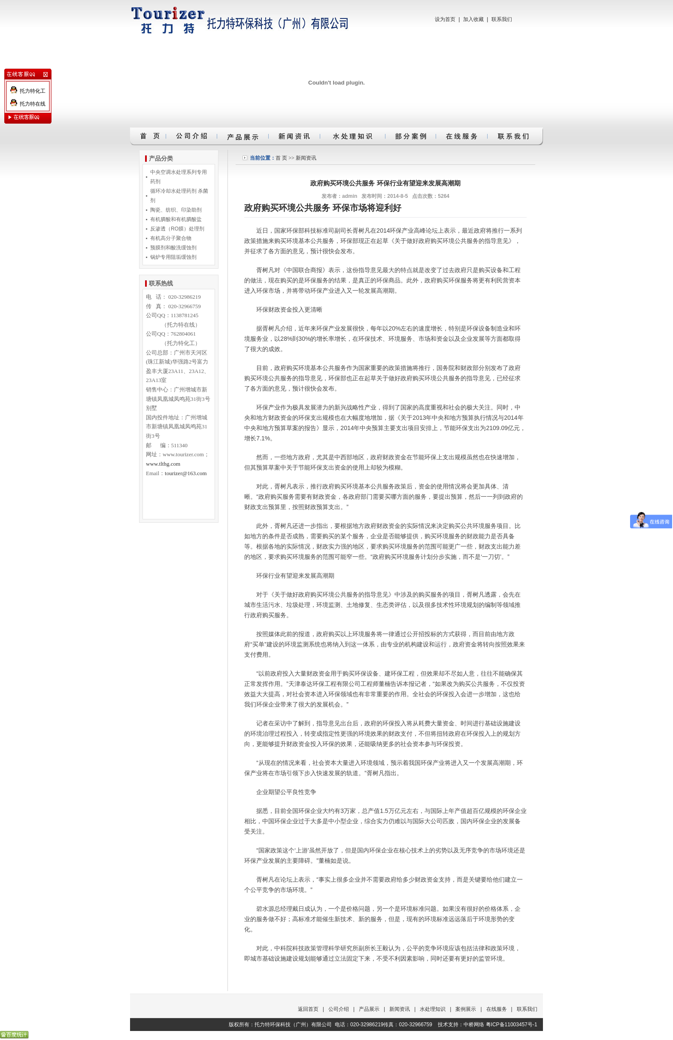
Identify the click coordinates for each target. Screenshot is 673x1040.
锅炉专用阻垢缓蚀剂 (173, 257)
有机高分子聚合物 (170, 238)
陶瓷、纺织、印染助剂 (176, 210)
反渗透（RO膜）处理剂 (177, 229)
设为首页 (445, 19)
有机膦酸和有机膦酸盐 (176, 219)
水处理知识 (433, 1009)
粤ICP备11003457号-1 (511, 1025)
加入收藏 (473, 19)
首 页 (281, 158)
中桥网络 (474, 1025)
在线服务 (496, 1009)
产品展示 (369, 1009)
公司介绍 (338, 1009)
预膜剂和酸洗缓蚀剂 (173, 248)
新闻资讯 (306, 158)
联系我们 (501, 19)
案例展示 (465, 1009)
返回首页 (308, 1009)
